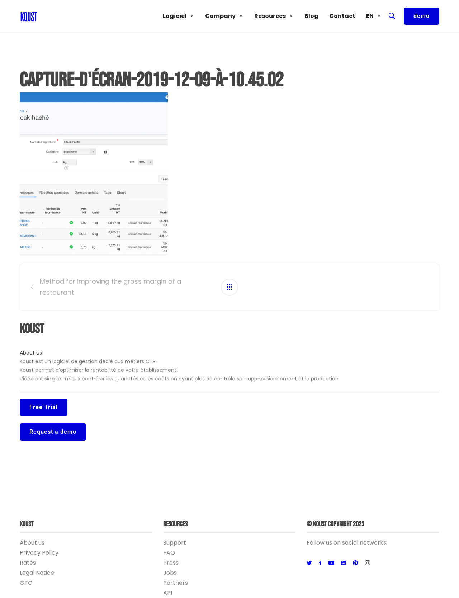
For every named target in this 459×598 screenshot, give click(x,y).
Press (171, 563)
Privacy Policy (39, 553)
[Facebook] (320, 563)
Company (224, 16)
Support (174, 542)
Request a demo (52, 431)
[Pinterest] (355, 563)
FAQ (169, 553)
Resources (274, 16)
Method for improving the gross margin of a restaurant (110, 287)
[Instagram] (367, 563)
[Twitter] (309, 563)
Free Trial (43, 407)
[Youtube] (331, 563)
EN (374, 16)
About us (31, 352)
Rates (28, 563)
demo (421, 16)
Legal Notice (37, 573)
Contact (342, 16)
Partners (175, 583)
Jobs (170, 573)
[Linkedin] (344, 563)
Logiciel (178, 16)
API (167, 593)
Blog (311, 16)
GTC (26, 583)
